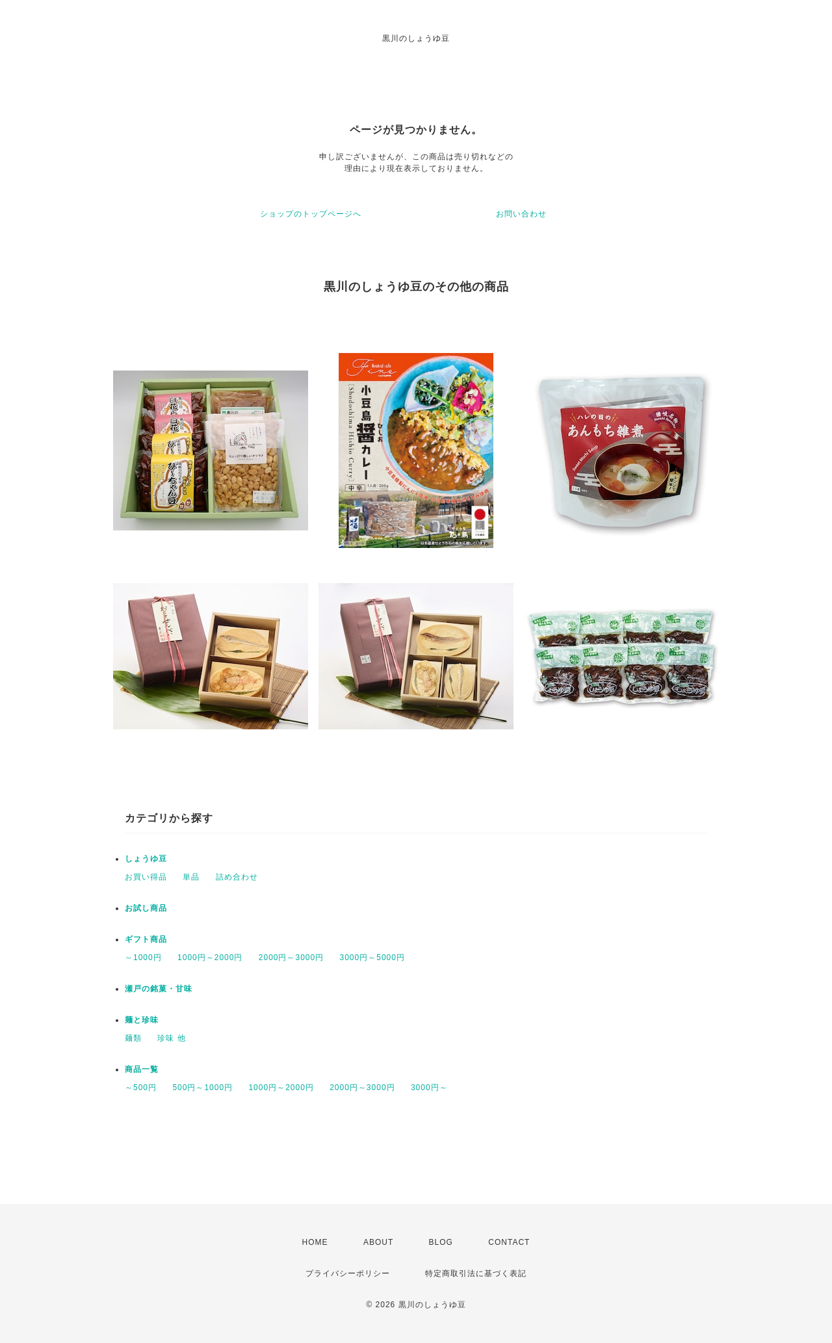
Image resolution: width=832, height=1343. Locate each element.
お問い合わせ (521, 213)
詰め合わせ (237, 876)
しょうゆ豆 (146, 858)
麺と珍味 (142, 1019)
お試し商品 (146, 908)
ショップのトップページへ (310, 213)
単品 (191, 876)
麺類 (133, 1038)
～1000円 (143, 957)
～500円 (141, 1087)
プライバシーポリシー (348, 1273)
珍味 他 (171, 1038)
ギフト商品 (146, 939)
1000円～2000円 (209, 957)
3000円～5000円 (372, 957)
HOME (315, 1242)
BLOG (441, 1242)
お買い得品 (146, 876)
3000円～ (429, 1087)
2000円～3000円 (291, 957)
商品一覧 (142, 1069)
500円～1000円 (202, 1087)
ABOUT (378, 1242)
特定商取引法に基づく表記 (475, 1273)
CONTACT (509, 1242)
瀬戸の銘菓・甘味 (158, 988)
